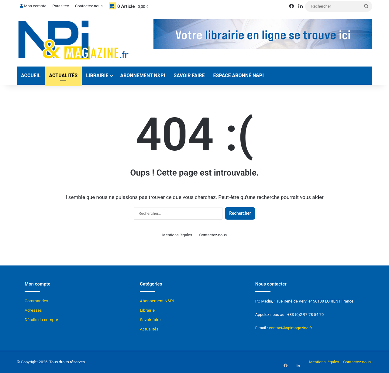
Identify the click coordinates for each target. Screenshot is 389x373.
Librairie (97, 75)
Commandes (36, 300)
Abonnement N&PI (142, 75)
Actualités (63, 75)
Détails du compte (41, 319)
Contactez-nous (89, 6)
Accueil (30, 75)
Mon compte (33, 6)
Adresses (33, 310)
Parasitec (60, 6)
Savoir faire (189, 75)
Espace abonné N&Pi (238, 75)
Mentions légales (177, 235)
